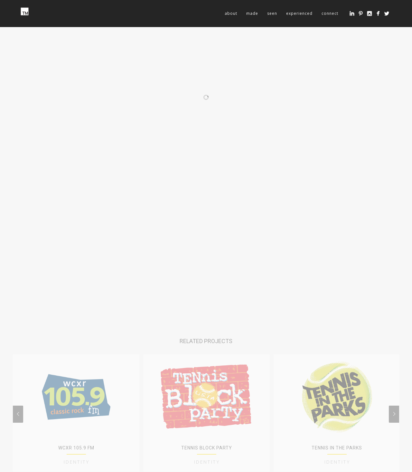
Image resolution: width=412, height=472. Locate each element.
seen (272, 13)
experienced (299, 13)
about (231, 13)
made (252, 13)
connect (330, 13)
